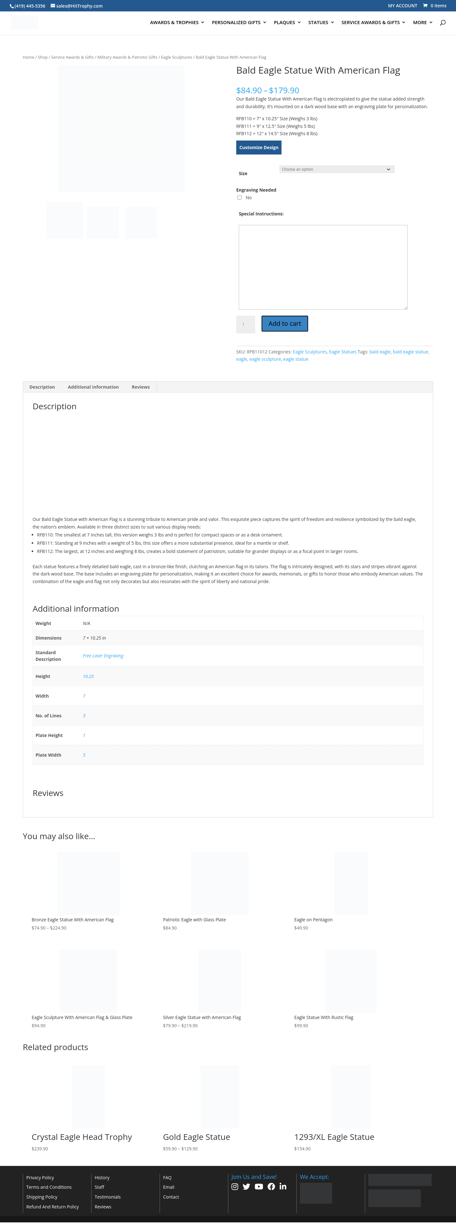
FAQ (167, 1177)
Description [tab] (42, 387)
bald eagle (380, 352)
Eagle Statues (343, 352)
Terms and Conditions (49, 1187)
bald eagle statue (410, 352)
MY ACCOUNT (402, 6)
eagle (241, 359)
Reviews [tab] (141, 387)
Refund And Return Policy (52, 1207)
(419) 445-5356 (30, 6)
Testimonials (108, 1197)
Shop (43, 57)
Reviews (103, 1207)
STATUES (318, 22)
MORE (420, 22)
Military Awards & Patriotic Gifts (128, 57)
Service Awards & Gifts (72, 57)
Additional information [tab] (93, 387)
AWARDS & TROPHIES (174, 22)
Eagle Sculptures (176, 57)
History (102, 1177)
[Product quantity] (245, 324)
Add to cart (285, 323)
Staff (99, 1187)
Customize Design (259, 147)
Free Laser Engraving (103, 656)
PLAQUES (284, 22)
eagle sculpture (265, 359)
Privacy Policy (40, 1177)
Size (243, 173)
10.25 (88, 676)
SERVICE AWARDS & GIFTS (371, 22)
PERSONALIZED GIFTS (236, 22)
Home (28, 57)
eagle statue (295, 359)
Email (168, 1187)
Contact (171, 1197)
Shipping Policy (41, 1197)
